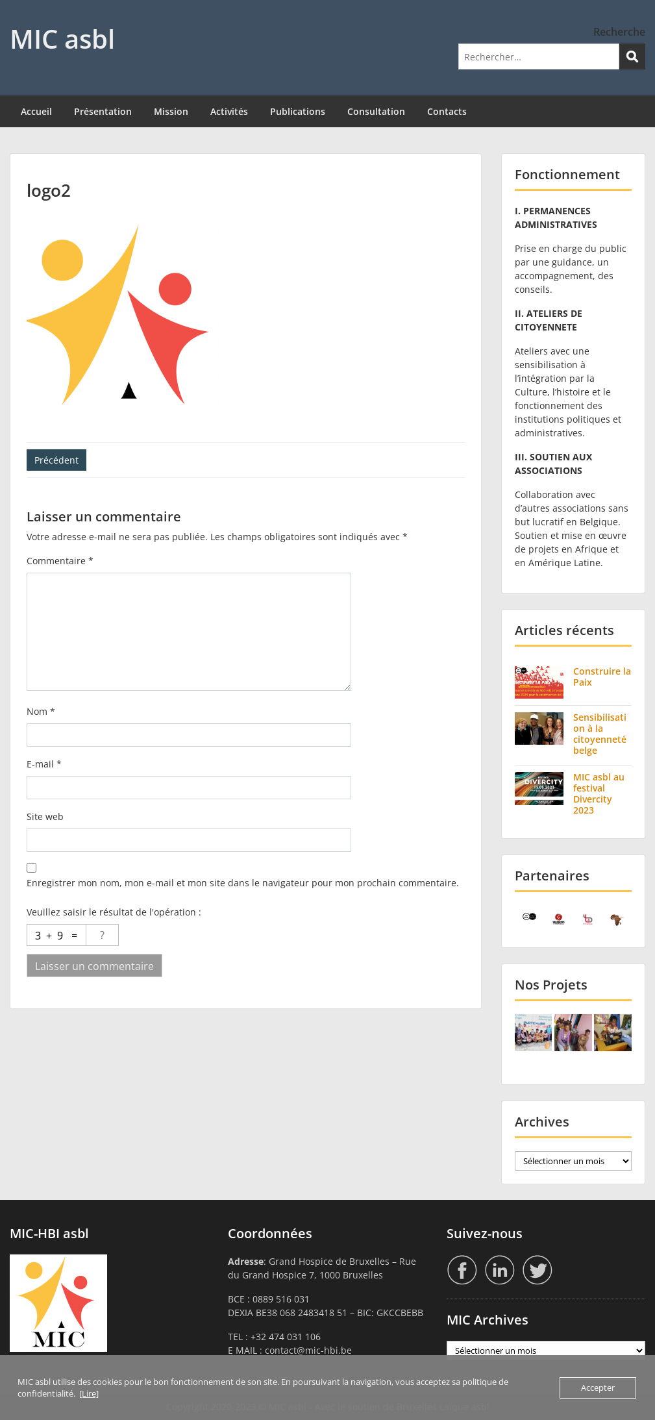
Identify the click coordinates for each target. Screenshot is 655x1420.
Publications (297, 111)
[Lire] (89, 1393)
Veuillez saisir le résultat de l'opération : (114, 912)
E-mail (44, 764)
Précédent (56, 460)
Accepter (598, 1387)
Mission (171, 111)
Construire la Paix (602, 676)
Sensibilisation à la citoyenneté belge (599, 733)
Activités (229, 111)
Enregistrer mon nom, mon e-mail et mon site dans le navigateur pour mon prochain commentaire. (243, 883)
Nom (41, 711)
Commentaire (60, 560)
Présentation (103, 111)
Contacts (447, 111)
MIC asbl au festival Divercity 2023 (598, 793)
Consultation (376, 111)
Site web (45, 816)
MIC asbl (62, 38)
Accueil (36, 111)
